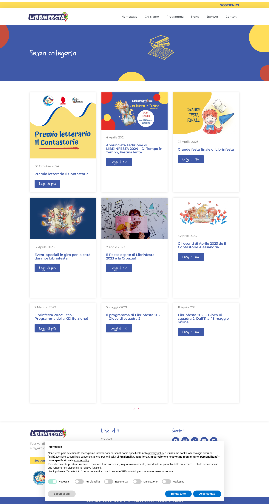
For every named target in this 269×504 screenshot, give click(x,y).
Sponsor (212, 16)
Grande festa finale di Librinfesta (206, 149)
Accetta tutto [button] (207, 493)
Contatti (231, 16)
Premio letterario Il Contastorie (62, 174)
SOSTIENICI (229, 5)
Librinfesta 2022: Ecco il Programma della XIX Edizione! (61, 317)
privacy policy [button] (156, 453)
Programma (175, 16)
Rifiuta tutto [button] (178, 493)
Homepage (129, 16)
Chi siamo (152, 16)
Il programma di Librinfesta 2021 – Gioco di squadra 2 (134, 317)
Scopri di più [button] (62, 493)
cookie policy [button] (81, 460)
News (195, 16)
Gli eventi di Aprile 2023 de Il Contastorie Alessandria (202, 245)
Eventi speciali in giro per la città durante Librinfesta (62, 256)
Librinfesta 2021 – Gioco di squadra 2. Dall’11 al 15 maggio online (203, 318)
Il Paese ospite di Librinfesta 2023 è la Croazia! (130, 256)
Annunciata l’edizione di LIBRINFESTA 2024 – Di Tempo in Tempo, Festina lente (134, 148)
